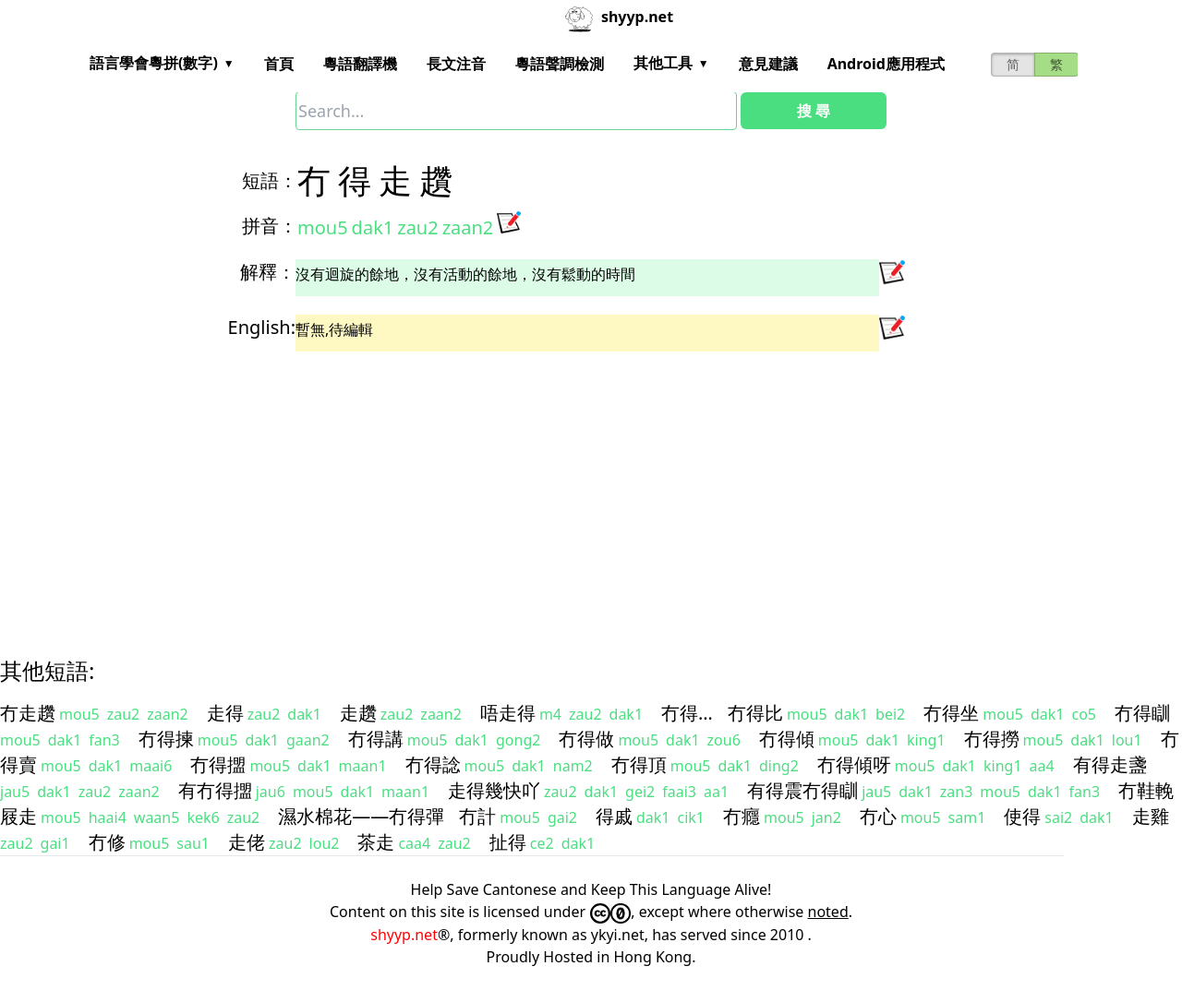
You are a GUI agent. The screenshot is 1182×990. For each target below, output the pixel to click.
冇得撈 (991, 738)
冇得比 (755, 712)
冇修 (107, 841)
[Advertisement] (558, 488)
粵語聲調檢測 (559, 64)
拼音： (269, 225)
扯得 (507, 841)
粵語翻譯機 (360, 64)
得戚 (614, 816)
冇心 (878, 816)
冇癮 (741, 816)
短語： (269, 180)
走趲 (358, 712)
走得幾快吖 (494, 790)
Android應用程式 (886, 64)
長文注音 (456, 64)
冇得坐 (951, 712)
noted (828, 911)
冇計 (477, 816)
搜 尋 (813, 111)
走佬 (246, 841)
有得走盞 (1110, 764)
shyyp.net (404, 934)
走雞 (1150, 816)
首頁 (279, 64)
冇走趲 (27, 712)
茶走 (375, 841)
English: (262, 327)
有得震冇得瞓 (802, 790)
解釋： (268, 271)
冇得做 (586, 738)
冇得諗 (433, 764)
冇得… (687, 712)
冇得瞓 (1142, 712)
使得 (1022, 816)
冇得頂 (639, 764)
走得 (225, 712)
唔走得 (508, 712)
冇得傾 (786, 738)
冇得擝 (218, 764)
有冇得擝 (215, 790)
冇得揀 (166, 738)
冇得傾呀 (854, 764)
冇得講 (376, 738)
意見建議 (768, 64)
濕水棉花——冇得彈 (361, 816)
